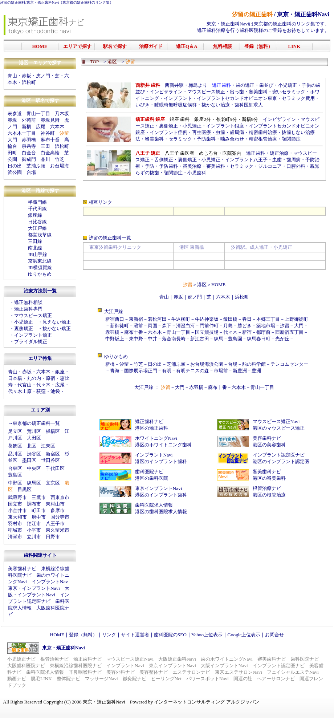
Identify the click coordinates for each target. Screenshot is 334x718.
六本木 (57, 126)
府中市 (39, 517)
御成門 (29, 159)
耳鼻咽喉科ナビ (85, 672)
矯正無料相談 (28, 302)
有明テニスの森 (192, 370)
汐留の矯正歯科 (12, 2)
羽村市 (15, 523)
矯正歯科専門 (28, 309)
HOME (218, 284)
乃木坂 (62, 113)
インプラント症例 (168, 132)
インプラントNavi (154, 455)
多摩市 (57, 510)
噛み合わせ (232, 139)
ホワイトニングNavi (156, 438)
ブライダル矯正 (30, 341)
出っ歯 (237, 91)
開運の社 (242, 678)
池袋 (55, 391)
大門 (12, 139)
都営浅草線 (40, 235)
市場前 (221, 370)
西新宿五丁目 (289, 332)
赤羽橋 (29, 139)
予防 (149, 166)
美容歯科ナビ (22, 568)
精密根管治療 (263, 139)
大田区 (34, 438)
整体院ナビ (68, 678)
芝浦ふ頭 (36, 166)
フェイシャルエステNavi (293, 672)
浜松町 (29, 82)
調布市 (34, 504)
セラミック (180, 139)
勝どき (244, 325)
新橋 (26, 126)
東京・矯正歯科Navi (43, 2)
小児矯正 (23, 322)
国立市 (15, 504)
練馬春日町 (258, 338)
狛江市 (34, 523)
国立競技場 (207, 332)
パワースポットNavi (207, 678)
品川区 (15, 454)
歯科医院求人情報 (154, 505)
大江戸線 (37, 228)
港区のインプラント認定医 (281, 461)
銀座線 (35, 215)
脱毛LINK (41, 678)
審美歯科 (258, 91)
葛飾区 (15, 446)
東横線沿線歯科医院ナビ (76, 665)
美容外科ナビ (120, 672)
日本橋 (15, 378)
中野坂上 (114, 338)
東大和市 (17, 517)
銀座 (60, 371)
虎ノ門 (43, 75)
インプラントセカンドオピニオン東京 (237, 98)
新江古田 (199, 338)
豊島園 (235, 338)
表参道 (15, 113)
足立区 (15, 431)
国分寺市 (59, 517)
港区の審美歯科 (269, 478)
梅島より (197, 85)
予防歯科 (206, 139)
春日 (247, 319)
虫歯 (220, 132)
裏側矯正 (23, 328)
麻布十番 (50, 139)
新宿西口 (114, 319)
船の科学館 (254, 364)
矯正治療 (279, 153)
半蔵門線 (37, 202)
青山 (12, 75)
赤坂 (26, 75)
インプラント (178, 98)
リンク (109, 634)
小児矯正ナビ (21, 659)
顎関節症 (291, 139)
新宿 (247, 332)
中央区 (34, 468)
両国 (152, 325)
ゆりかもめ (40, 274)
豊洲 (256, 370)
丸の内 (34, 378)
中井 (152, 338)
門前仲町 (209, 325)
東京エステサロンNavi (238, 672)
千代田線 (37, 208)
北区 (31, 446)
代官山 (24, 385)
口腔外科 (295, 166)
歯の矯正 (245, 85)
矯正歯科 (255, 153)
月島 (228, 325)
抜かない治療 (215, 105)
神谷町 (48, 133)
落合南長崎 (174, 338)
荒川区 (34, 431)
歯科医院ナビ (149, 471)
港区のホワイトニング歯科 (163, 444)
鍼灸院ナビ (134, 678)
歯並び (266, 85)
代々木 (43, 385)
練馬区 (34, 483)
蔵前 (138, 325)
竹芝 (59, 159)
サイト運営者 (135, 634)
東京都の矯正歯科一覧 (36, 423)
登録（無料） (83, 634)
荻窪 (41, 391)
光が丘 (282, 338)
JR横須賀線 (40, 267)
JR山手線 (37, 254)
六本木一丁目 (22, 133)
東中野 (136, 338)
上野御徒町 (296, 319)
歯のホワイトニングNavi (227, 659)
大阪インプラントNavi (224, 665)
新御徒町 (119, 325)
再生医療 (201, 132)
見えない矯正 (56, 322)
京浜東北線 (40, 261)
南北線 (35, 248)
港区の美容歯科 (269, 444)
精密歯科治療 (263, 132)
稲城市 (15, 530)
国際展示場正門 (140, 370)
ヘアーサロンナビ (276, 678)
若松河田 (157, 319)
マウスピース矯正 (33, 315)
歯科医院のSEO (170, 634)
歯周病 (237, 132)
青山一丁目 (38, 113)
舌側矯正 (163, 159)
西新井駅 (174, 85)
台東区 (15, 468)
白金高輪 (50, 152)
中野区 (15, 483)
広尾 (40, 126)
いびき (142, 105)
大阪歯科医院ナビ (26, 665)
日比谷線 (37, 221)
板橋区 (53, 431)
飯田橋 (230, 319)
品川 (45, 159)
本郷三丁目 (268, 319)
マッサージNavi (101, 678)
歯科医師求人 (249, 105)
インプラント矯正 (33, 335)
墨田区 (29, 460)
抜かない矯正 (56, 328)
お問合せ (274, 634)
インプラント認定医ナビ (279, 455)
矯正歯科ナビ (149, 421)
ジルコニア (270, 166)
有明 (166, 370)
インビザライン (166, 91)
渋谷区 (34, 454)
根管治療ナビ (267, 488)
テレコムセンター (289, 364)
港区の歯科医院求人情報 (161, 511)
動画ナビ (16, 678)
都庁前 (263, 332)
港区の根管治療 (269, 495)
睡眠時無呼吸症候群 (175, 105)
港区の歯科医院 (151, 478)
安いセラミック (288, 91)
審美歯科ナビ (267, 471)
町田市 (39, 510)
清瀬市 (15, 536)
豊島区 (15, 475)
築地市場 (265, 325)
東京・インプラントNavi (34, 588)
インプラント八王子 (246, 159)
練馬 (218, 338)
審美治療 (192, 166)
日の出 (15, 166)
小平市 (34, 530)
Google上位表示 (243, 634)
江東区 (48, 446)
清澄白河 (185, 325)
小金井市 (17, 510)
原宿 (50, 378)
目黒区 (24, 489)
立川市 (34, 536)
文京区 (53, 483)
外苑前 (29, 120)
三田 (45, 146)
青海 (114, 370)
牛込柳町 (180, 319)
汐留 (284, 325)
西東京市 (59, 497)
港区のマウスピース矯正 (279, 428)
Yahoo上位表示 (207, 634)
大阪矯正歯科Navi (177, 659)
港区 (202, 284)
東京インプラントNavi (158, 488)
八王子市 (55, 523)
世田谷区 (50, 460)
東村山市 (55, 504)
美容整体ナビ (153, 672)
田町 (12, 152)
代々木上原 (20, 391)
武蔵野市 (17, 497)
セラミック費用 (298, 98)
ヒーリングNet (166, 678)
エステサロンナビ (191, 672)
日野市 (53, 536)
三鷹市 (39, 497)
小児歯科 (196, 172)
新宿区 (53, 454)
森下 (166, 325)
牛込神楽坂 (207, 319)
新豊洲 (240, 370)
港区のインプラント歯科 (161, 461)
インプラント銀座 (225, 126)
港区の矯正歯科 (151, 428)
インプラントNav (50, 581)
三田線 (35, 241)
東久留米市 (57, 530)
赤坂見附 (50, 120)
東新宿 (136, 319)
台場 (31, 172)
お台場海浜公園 (206, 364)
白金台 (29, 152)
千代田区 (55, 468)
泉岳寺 (29, 146)
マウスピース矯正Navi (276, 421)
